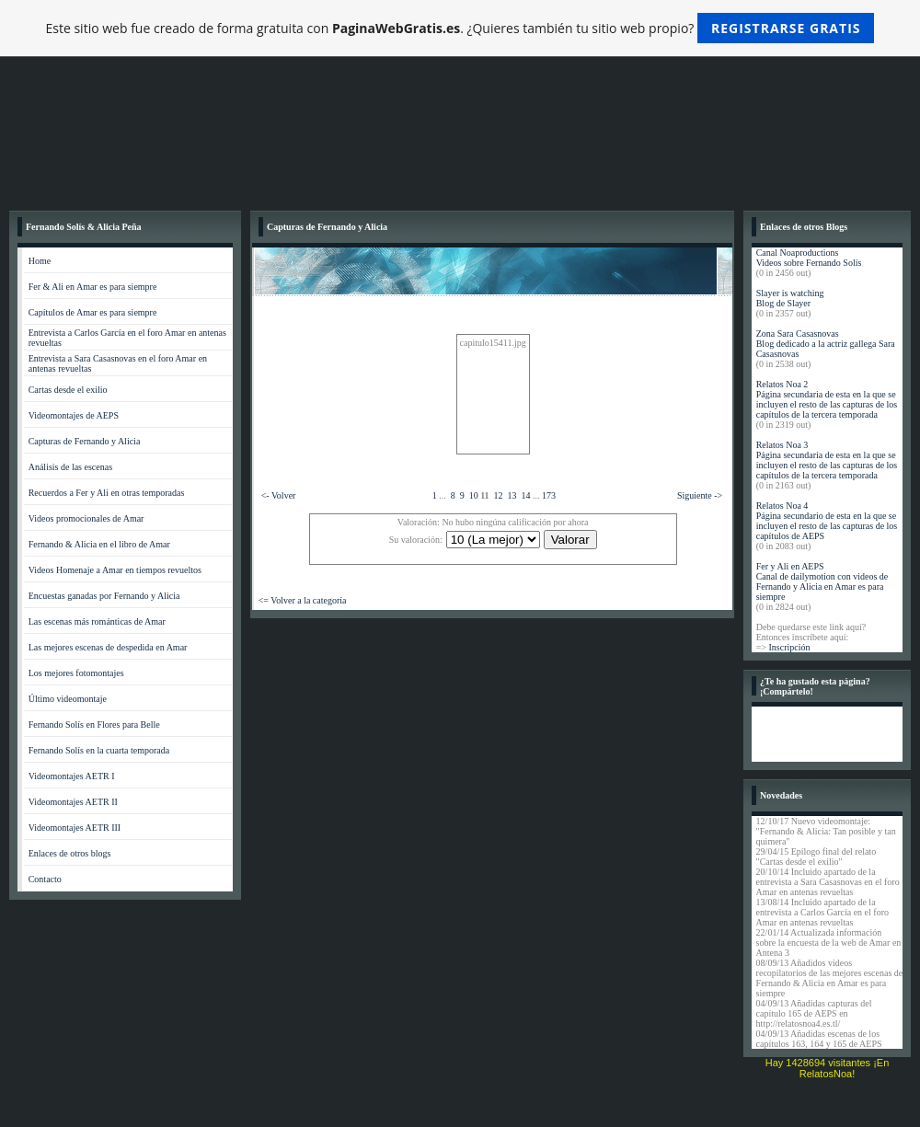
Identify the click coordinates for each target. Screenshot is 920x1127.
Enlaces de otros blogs (70, 853)
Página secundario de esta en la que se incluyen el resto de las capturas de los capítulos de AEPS (827, 526)
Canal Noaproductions (797, 252)
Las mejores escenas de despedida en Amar (108, 647)
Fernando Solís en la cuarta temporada (99, 750)
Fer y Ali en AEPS (790, 566)
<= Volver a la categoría (303, 600)
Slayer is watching (790, 293)
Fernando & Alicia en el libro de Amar (99, 544)
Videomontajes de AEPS (74, 415)
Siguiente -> (699, 495)
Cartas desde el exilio (68, 390)
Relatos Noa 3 (782, 445)
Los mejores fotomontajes (76, 673)
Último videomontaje (68, 699)
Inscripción (789, 647)
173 (549, 495)
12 (498, 495)
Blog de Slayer (783, 303)
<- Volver (278, 495)
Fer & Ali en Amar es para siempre (93, 287)
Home (40, 261)
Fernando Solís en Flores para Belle (94, 724)
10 (473, 495)
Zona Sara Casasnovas (797, 333)
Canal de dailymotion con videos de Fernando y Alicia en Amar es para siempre (822, 586)
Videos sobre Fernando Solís (809, 263)
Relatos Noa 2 (782, 384)
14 (526, 495)
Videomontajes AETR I (72, 776)
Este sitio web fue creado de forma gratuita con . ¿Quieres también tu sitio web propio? (460, 28)
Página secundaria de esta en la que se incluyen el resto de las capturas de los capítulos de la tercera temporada (827, 404)
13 (512, 495)
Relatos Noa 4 (782, 505)
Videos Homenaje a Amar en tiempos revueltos (115, 570)
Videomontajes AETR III (75, 827)
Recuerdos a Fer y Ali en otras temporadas (107, 493)
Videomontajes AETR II (73, 802)
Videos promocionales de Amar (86, 518)
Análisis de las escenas (70, 467)
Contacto (45, 879)
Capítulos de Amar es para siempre (93, 312)
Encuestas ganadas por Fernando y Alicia (104, 596)
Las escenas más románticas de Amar (97, 621)
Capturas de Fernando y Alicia (85, 441)
